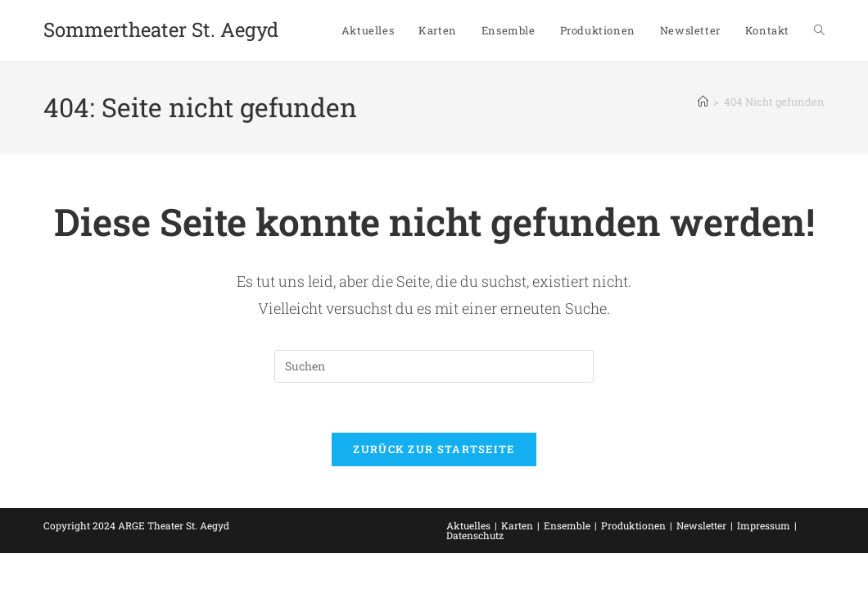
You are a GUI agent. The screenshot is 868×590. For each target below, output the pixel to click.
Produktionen (633, 525)
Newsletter (701, 525)
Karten (517, 525)
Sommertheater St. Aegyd (160, 29)
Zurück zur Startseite (433, 449)
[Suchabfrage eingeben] (434, 366)
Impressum (763, 525)
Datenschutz (475, 535)
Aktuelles (468, 525)
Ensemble (567, 525)
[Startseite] (703, 101)
